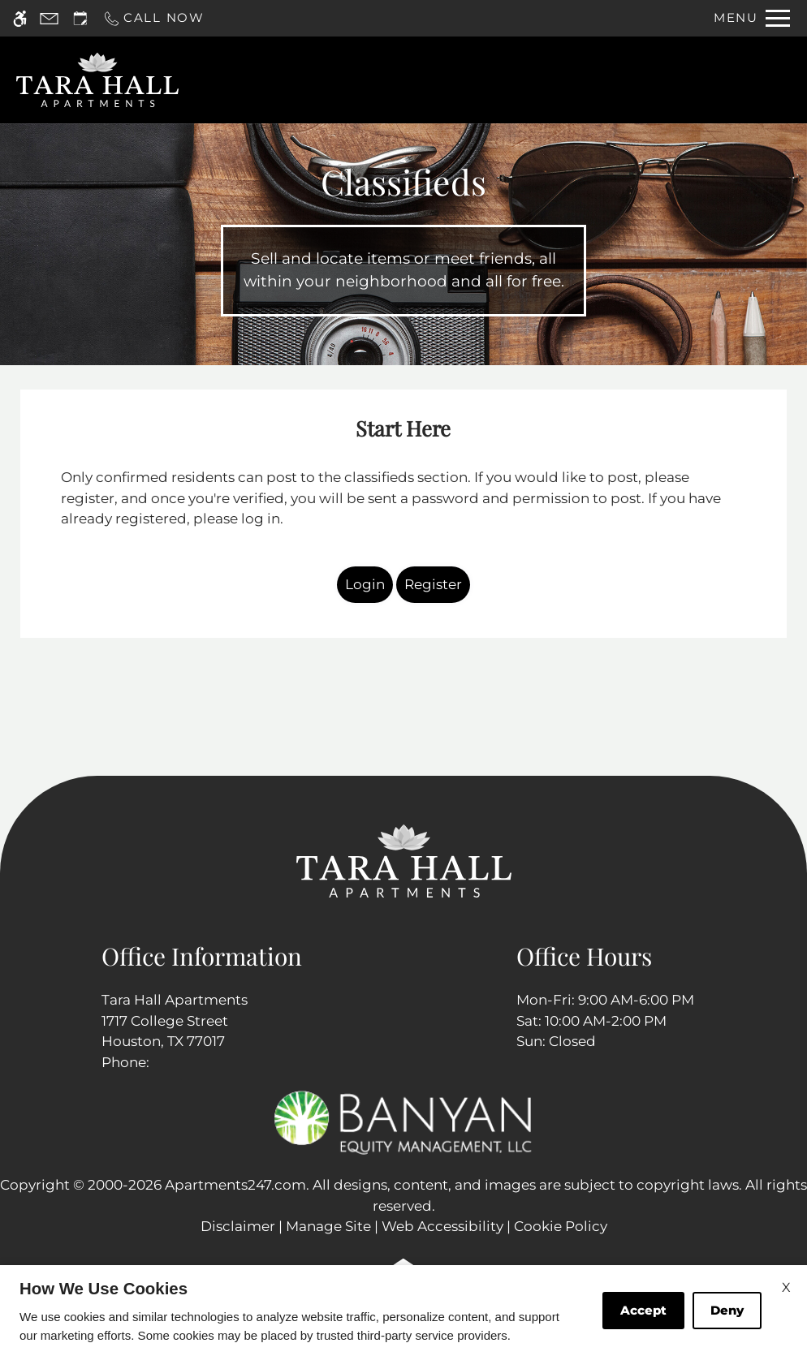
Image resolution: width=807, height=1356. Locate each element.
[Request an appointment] (80, 18)
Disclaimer (238, 1226)
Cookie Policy (560, 1226)
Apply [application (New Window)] (476, 80)
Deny (727, 1310)
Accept (643, 1310)
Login (365, 584)
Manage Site (328, 1226)
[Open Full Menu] (752, 18)
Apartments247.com (235, 1185)
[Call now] (153, 18)
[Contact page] (49, 18)
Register (433, 584)
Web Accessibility (442, 1226)
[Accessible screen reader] (20, 18)
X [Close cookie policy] (786, 1287)
